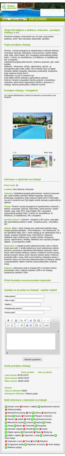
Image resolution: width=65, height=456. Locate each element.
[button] (8, 320)
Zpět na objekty (38, 18)
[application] (32, 335)
